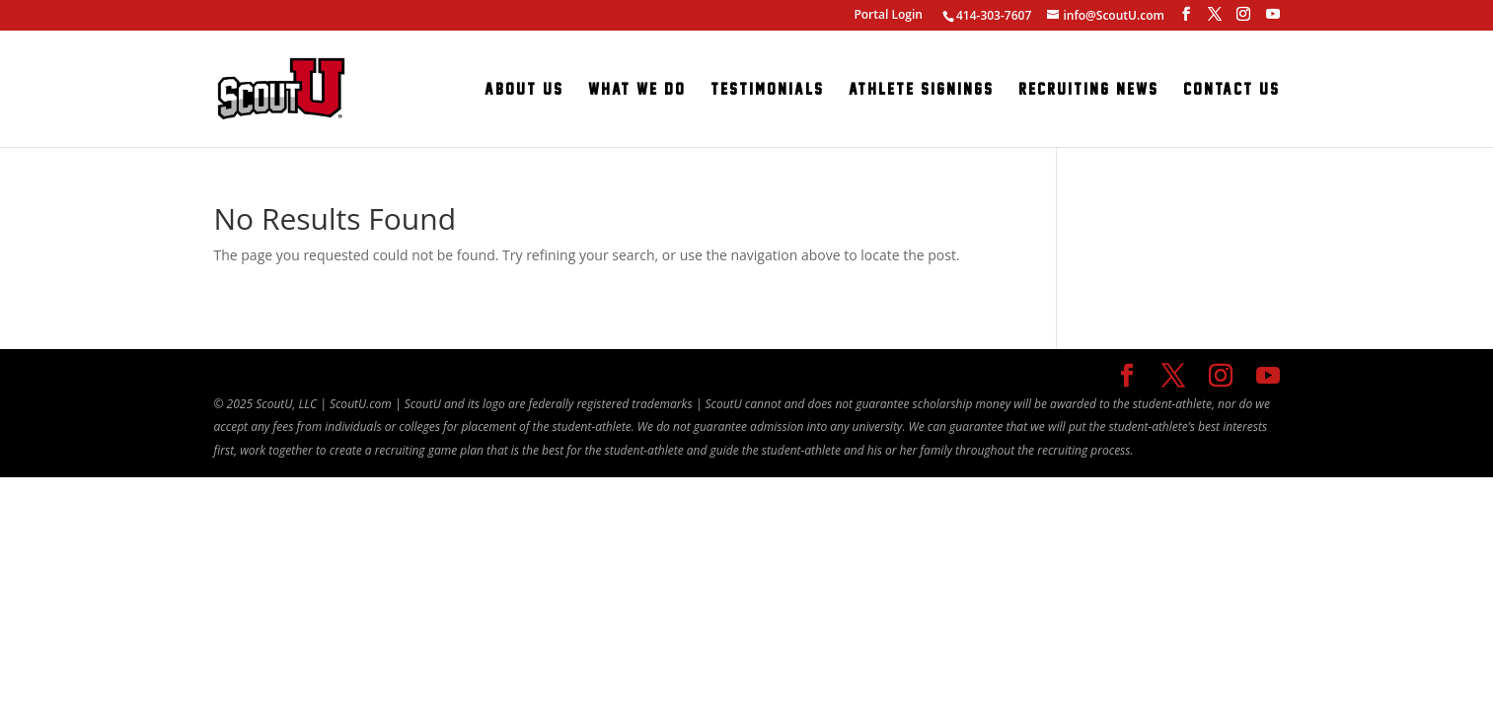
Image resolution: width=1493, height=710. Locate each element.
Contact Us (1231, 90)
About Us (524, 90)
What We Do (637, 90)
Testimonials (767, 90)
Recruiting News (1088, 90)
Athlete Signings (921, 90)
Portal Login (888, 14)
